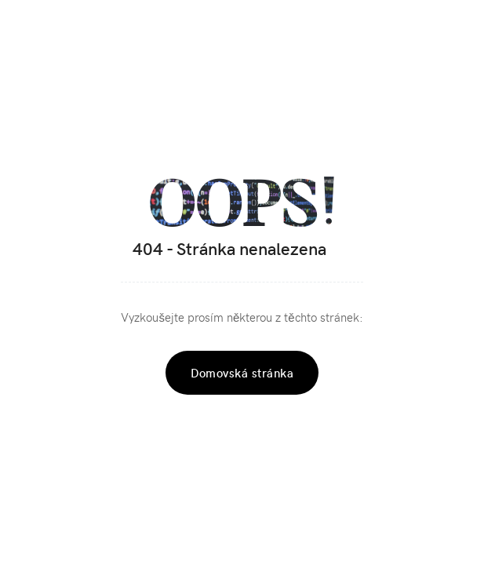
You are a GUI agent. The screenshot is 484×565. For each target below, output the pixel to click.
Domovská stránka (242, 373)
